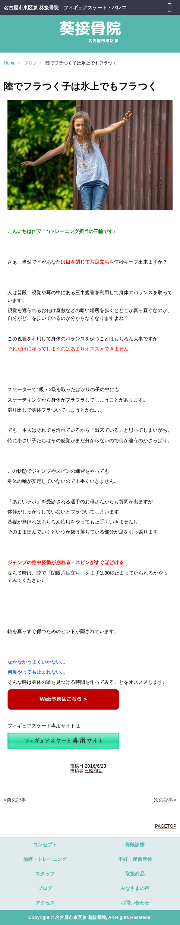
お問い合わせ (134, 903)
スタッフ (45, 874)
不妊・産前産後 (135, 859)
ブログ (45, 888)
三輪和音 (93, 770)
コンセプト (45, 844)
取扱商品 (135, 874)
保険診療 (135, 844)
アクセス (45, 903)
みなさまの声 (134, 888)
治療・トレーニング (45, 859)
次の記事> (165, 800)
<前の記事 (15, 800)
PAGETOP (165, 826)
